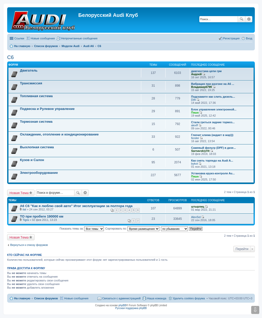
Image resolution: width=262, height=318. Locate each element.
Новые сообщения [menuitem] (43, 38)
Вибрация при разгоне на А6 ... (212, 83)
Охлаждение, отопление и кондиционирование (59, 134)
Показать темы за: (82, 228)
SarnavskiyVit (200, 150)
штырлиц (197, 206)
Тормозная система (36, 121)
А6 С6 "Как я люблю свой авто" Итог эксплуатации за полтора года (76, 206)
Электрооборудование (39, 173)
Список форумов (46, 298)
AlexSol (196, 217)
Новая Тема (19, 192)
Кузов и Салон (32, 160)
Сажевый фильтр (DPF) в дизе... (213, 147)
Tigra (26, 219)
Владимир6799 (201, 86)
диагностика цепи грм (206, 71)
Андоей (196, 74)
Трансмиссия (31, 83)
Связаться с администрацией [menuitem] (121, 298)
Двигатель (29, 70)
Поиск (241, 19)
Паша (195, 112)
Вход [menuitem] (249, 38)
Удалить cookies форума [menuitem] (189, 298)
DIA (193, 99)
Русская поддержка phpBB (131, 308)
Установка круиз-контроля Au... (213, 173)
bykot (194, 163)
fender (195, 138)
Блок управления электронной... (213, 109)
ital (24, 209)
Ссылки (19, 38)
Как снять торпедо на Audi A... (212, 160)
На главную (22, 298)
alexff (194, 125)
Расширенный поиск (248, 19)
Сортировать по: (132, 228)
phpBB (122, 305)
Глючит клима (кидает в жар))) (212, 135)
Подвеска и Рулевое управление (47, 109)
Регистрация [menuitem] (231, 38)
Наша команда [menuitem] (156, 298)
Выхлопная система (37, 147)
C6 (10, 57)
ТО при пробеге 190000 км (41, 216)
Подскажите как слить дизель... (213, 96)
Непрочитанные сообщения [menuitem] (79, 38)
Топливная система (36, 96)
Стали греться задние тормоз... (213, 122)
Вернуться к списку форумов (29, 244)
